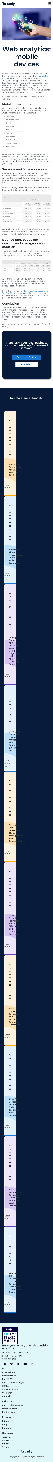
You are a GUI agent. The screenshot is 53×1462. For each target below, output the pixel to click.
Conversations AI (10, 1389)
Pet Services (8, 1412)
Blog (4, 1424)
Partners (6, 1428)
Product (6, 1368)
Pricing (5, 1421)
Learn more (7, 486)
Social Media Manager (13, 1382)
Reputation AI (9, 1376)
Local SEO (7, 1379)
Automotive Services (12, 1405)
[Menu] (49, 3)
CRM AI (5, 1386)
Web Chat (7, 1393)
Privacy (5, 1444)
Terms (5, 1447)
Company (7, 1433)
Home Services (9, 1409)
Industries (8, 1401)
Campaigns (7, 1396)
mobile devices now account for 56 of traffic (25, 292)
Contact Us (7, 1440)
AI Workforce (8, 1372)
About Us (7, 1437)
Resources (8, 1417)
